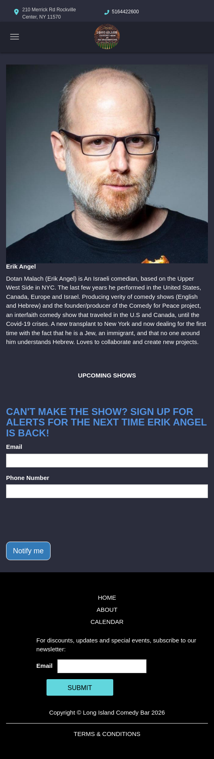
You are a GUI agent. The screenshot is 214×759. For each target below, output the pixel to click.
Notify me (28, 551)
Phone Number (27, 477)
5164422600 (125, 12)
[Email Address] (101, 666)
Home (107, 597)
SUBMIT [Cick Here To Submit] (80, 687)
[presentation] (67, 520)
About (107, 609)
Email (14, 446)
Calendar (107, 621)
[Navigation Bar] (14, 36)
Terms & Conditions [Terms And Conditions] (107, 733)
